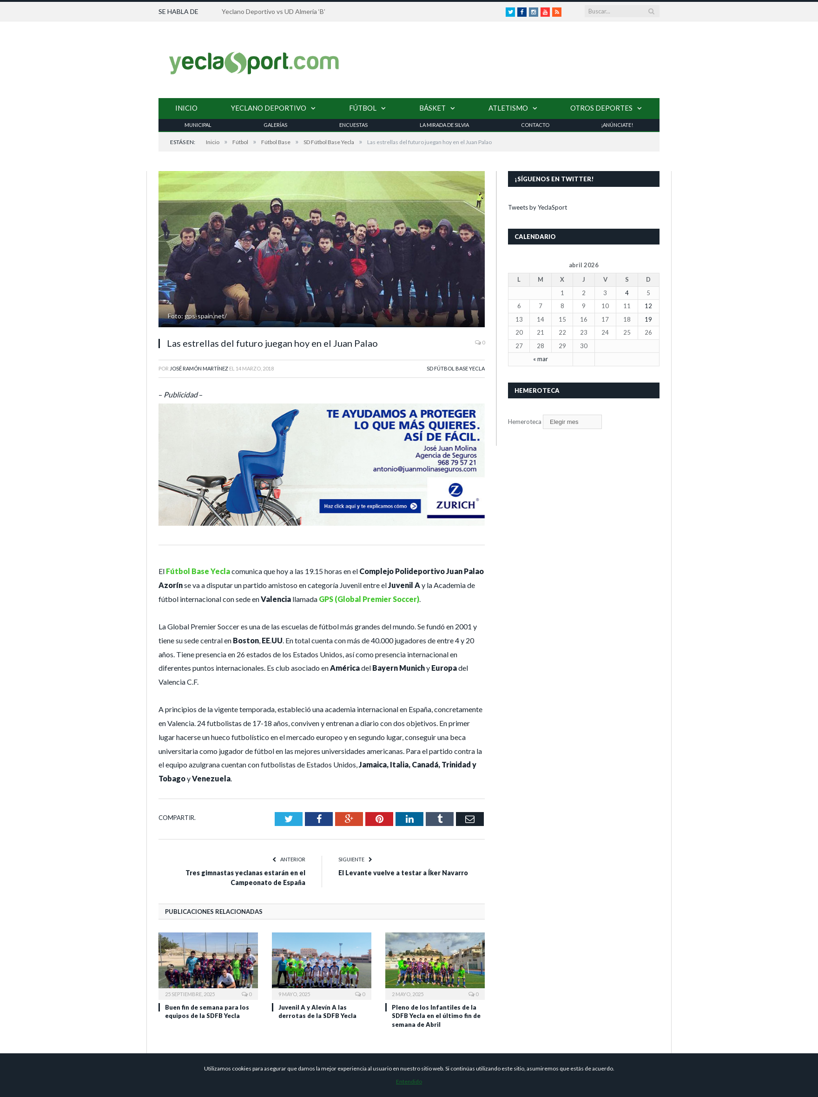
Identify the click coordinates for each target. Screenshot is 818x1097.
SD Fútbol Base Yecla (456, 368)
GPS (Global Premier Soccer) (369, 599)
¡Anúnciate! (617, 125)
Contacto (535, 125)
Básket (432, 108)
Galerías (275, 125)
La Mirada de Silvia (444, 125)
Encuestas (353, 125)
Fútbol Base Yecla (198, 571)
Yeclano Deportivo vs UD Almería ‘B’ (273, 11)
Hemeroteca (524, 421)
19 (648, 319)
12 (648, 306)
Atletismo (508, 108)
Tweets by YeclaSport (537, 207)
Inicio (186, 108)
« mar (540, 359)
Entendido (409, 1081)
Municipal (198, 125)
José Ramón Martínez (199, 368)
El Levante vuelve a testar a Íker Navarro (403, 873)
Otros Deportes (601, 108)
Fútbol (362, 108)
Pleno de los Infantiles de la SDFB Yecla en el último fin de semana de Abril (436, 1016)
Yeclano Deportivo (268, 108)
